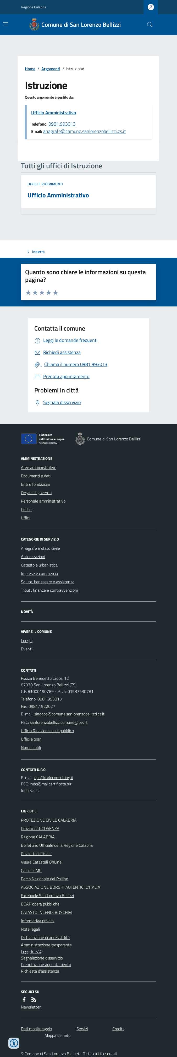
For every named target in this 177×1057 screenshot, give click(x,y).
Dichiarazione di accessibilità (45, 937)
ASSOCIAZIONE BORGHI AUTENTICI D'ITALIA (60, 887)
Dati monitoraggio (36, 1029)
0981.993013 (62, 123)
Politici (26, 509)
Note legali (30, 929)
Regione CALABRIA (38, 837)
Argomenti (50, 69)
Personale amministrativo (43, 501)
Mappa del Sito (57, 1035)
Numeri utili (31, 747)
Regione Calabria (33, 7)
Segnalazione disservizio (42, 958)
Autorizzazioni (33, 556)
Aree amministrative (38, 467)
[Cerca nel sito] (147, 24)
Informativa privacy (37, 921)
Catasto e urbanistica (39, 565)
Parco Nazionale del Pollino (44, 879)
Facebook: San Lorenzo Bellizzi (47, 895)
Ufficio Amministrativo (53, 112)
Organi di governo (36, 492)
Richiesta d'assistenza (40, 971)
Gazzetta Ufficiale (36, 853)
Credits (118, 1029)
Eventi (26, 649)
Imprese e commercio (39, 573)
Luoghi (26, 640)
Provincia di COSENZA (40, 828)
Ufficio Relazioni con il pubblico (47, 730)
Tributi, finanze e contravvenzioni (49, 590)
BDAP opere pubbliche (40, 904)
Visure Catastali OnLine (41, 862)
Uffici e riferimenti (45, 184)
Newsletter (31, 1007)
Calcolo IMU (31, 870)
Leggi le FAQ (32, 951)
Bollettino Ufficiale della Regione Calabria (57, 845)
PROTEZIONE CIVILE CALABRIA (49, 820)
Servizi (82, 1029)
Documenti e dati (36, 476)
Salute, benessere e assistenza (47, 582)
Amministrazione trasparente (46, 945)
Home (30, 69)
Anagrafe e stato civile (40, 548)
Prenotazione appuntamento (46, 964)
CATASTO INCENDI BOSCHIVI (46, 912)
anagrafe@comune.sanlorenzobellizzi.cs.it (84, 131)
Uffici (25, 518)
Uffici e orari (31, 739)
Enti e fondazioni (35, 484)
